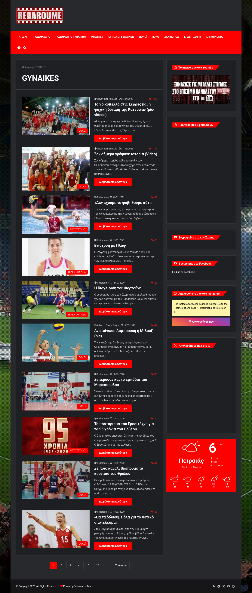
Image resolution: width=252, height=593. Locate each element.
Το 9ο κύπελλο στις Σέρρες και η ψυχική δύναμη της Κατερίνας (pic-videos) (124, 109)
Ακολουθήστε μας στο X (194, 345)
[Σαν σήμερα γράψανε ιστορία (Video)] (56, 169)
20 (97, 565)
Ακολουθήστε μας (201, 321)
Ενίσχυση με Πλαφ (110, 245)
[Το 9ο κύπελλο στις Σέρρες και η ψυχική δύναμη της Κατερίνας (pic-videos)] (56, 116)
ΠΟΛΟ (155, 36)
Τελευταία (121, 565)
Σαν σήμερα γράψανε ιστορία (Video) (125, 154)
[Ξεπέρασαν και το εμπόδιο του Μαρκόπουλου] (56, 391)
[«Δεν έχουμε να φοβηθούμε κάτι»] (56, 214)
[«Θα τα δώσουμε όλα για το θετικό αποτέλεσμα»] (56, 529)
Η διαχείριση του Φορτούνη (117, 288)
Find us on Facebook (183, 272)
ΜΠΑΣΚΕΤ (97, 36)
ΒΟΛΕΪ (143, 36)
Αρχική (27, 67)
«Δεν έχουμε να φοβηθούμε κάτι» (123, 202)
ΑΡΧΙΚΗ (23, 36)
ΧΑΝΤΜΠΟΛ (171, 36)
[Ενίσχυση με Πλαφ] (56, 257)
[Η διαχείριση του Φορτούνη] (56, 300)
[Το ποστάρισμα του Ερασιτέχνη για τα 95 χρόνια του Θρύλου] (56, 436)
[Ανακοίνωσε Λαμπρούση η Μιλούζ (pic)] (56, 343)
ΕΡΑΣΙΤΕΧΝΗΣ (192, 36)
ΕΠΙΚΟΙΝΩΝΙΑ (214, 36)
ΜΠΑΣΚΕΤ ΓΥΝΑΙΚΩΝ (121, 36)
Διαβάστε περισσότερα (113, 138)
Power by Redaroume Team (78, 586)
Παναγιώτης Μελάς (107, 99)
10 (87, 565)
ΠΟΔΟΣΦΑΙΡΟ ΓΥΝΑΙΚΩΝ (70, 36)
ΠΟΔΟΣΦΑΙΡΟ (41, 36)
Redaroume (103, 197)
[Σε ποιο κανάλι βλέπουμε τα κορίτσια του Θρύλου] (56, 480)
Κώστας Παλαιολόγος (108, 325)
